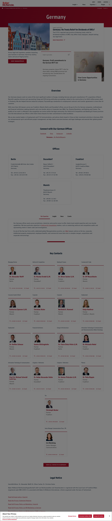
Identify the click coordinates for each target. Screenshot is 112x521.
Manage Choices (72, 516)
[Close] (109, 516)
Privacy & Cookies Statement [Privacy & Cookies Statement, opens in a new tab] (9, 519)
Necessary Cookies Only (85, 516)
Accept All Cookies (98, 516)
